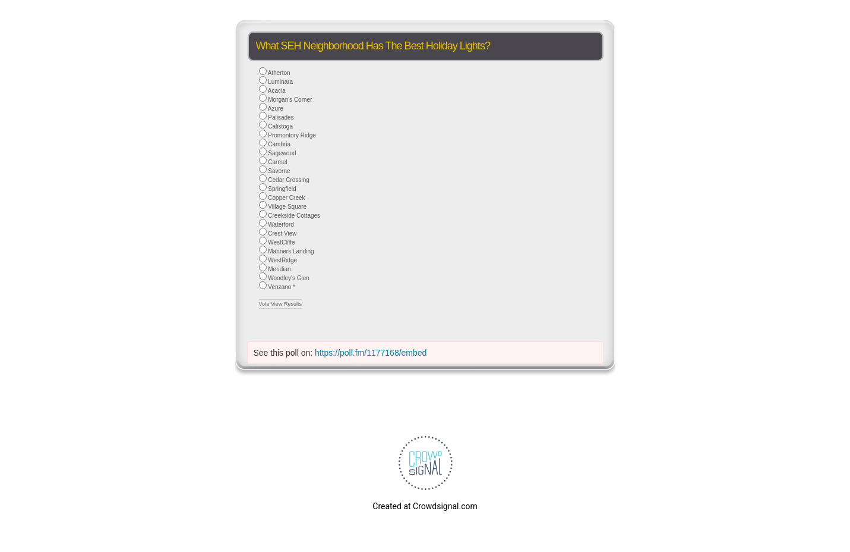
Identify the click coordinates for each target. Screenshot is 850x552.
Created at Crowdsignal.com (424, 506)
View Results (286, 304)
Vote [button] (265, 304)
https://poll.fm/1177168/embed (370, 352)
